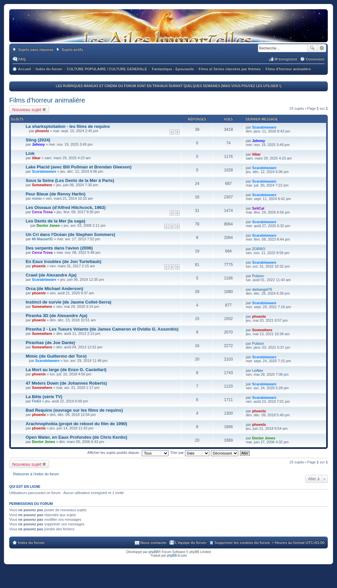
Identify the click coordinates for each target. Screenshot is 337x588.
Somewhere (42, 185)
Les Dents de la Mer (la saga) (55, 221)
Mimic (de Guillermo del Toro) (56, 356)
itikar (36, 158)
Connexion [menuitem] (315, 59)
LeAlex (257, 370)
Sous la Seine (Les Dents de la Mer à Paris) (70, 180)
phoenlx (42, 131)
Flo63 (36, 401)
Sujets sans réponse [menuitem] (36, 49)
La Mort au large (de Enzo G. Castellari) (66, 369)
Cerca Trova (42, 212)
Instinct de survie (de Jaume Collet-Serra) (68, 302)
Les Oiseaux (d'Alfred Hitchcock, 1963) (66, 207)
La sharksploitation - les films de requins (68, 126)
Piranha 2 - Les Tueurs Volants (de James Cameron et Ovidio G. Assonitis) (102, 329)
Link (30, 153)
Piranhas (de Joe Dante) (50, 342)
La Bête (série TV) (44, 396)
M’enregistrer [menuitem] (286, 59)
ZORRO (258, 249)
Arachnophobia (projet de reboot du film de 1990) (76, 423)
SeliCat (258, 208)
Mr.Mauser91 (42, 239)
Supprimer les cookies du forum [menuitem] (242, 542)
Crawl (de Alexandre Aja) (51, 275)
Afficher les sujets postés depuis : (127, 453)
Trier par (189, 453)
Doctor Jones (48, 225)
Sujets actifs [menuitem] (72, 49)
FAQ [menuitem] (22, 59)
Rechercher (312, 48)
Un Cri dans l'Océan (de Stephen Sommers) (70, 234)
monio (37, 198)
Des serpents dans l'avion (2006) (59, 248)
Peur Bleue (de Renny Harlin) (56, 193)
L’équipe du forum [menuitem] (190, 542)
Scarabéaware (264, 127)
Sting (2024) (38, 139)
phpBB (153, 552)
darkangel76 (262, 289)
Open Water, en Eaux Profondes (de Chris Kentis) (76, 437)
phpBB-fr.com (177, 555)
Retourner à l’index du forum (36, 474)
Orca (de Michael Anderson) (54, 288)
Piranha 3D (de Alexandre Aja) (56, 315)
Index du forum (31, 542)
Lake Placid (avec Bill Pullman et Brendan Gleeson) (79, 166)
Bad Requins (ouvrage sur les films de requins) (74, 410)
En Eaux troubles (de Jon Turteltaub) (63, 261)
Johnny (38, 144)
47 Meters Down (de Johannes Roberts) (66, 383)
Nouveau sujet (26, 109)
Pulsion (258, 276)
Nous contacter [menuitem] (154, 542)
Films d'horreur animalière (47, 100)
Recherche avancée (321, 48)
